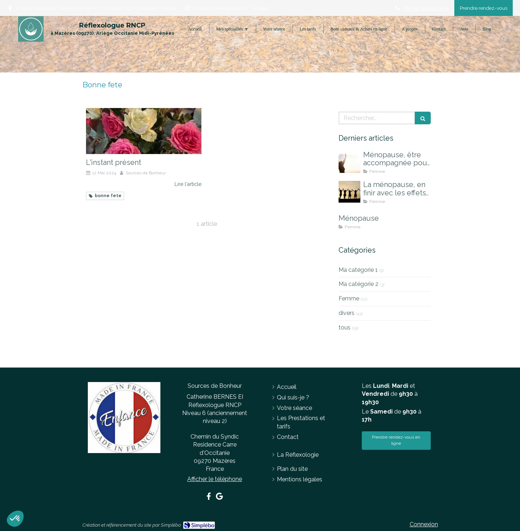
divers (347, 313)
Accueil (259, 8)
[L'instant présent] (143, 131)
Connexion (424, 524)
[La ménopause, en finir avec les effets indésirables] (349, 192)
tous (345, 327)
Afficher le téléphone (426, 8)
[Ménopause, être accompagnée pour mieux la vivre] (349, 162)
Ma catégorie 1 (358, 269)
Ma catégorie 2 (358, 284)
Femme (349, 298)
